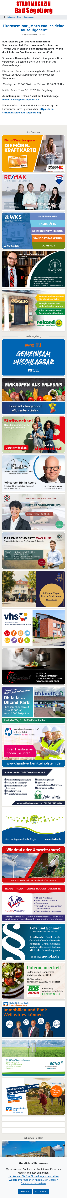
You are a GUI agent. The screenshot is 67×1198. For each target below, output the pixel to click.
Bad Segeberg (29, 17)
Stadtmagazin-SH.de (12, 17)
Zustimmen (41, 1191)
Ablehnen (25, 1191)
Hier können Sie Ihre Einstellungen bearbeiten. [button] (33, 1176)
